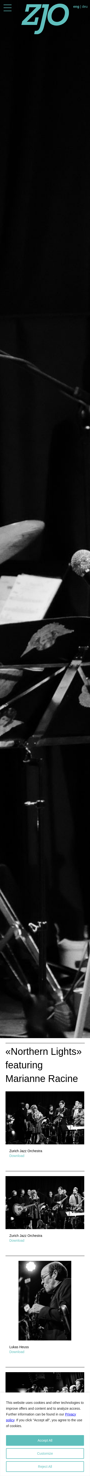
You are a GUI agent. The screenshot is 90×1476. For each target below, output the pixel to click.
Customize (45, 1453)
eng (76, 6)
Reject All (45, 1466)
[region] (45, 1434)
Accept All (45, 1440)
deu (85, 6)
